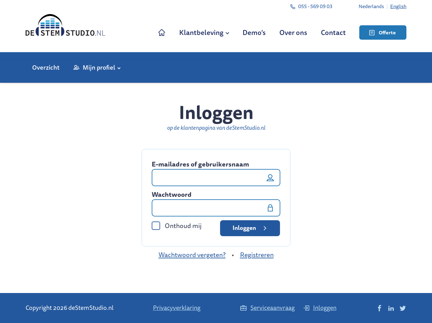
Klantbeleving (201, 32)
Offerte (382, 32)
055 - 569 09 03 (311, 6)
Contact (333, 32)
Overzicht (46, 67)
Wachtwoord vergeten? (192, 255)
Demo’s (254, 32)
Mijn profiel (99, 67)
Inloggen (251, 227)
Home (161, 32)
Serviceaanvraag (267, 307)
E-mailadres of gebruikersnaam (200, 164)
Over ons (293, 32)
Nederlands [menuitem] (371, 6)
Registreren (257, 255)
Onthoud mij (177, 226)
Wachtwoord (172, 195)
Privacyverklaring (176, 307)
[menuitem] (371, 6)
